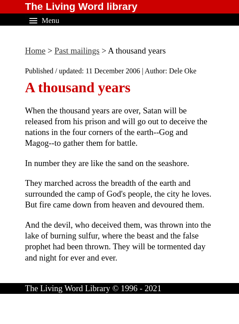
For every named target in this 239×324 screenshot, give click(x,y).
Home (35, 50)
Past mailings (76, 50)
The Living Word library (81, 6)
